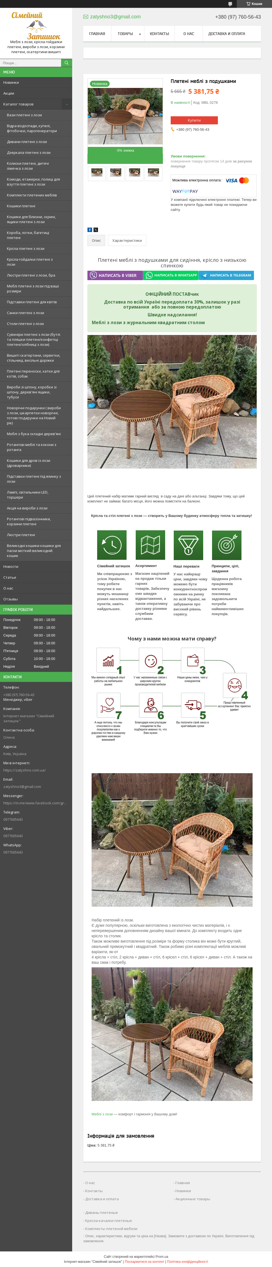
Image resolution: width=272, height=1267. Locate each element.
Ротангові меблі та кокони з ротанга (31, 447)
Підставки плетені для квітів (32, 301)
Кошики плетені (21, 205)
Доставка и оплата (226, 33)
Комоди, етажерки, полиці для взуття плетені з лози (33, 182)
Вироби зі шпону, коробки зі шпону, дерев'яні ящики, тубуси (32, 392)
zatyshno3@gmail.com (22, 786)
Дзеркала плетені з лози (29, 152)
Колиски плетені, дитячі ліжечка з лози (28, 166)
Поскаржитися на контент (144, 1262)
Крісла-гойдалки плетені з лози (30, 262)
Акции (8, 93)
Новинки (11, 82)
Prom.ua (162, 1257)
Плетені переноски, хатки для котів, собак (33, 374)
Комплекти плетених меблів (32, 195)
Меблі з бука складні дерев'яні (34, 433)
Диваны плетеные (101, 1212)
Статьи (9, 577)
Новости (10, 566)
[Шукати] (66, 63)
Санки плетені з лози (25, 312)
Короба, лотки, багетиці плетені (28, 235)
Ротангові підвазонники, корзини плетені (29, 521)
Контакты (159, 33)
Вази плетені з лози (24, 114)
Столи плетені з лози (25, 323)
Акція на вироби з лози (27, 508)
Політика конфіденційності (187, 1262)
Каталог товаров (18, 104)
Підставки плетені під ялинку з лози (34, 479)
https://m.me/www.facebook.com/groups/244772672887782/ (36, 802)
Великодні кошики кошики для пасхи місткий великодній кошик (34, 550)
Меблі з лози (102, 1114)
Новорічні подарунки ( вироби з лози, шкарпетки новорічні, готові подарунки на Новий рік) (34, 415)
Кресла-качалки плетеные (108, 1220)
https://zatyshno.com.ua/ (24, 770)
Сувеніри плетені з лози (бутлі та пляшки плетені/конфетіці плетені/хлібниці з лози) (33, 339)
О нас (8, 588)
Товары (125, 33)
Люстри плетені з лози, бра (31, 275)
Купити (194, 120)
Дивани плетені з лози (27, 141)
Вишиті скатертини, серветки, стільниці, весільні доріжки (33, 358)
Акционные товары (192, 1198)
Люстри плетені (21, 534)
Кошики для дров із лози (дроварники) (28, 463)
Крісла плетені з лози (25, 248)
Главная (97, 33)
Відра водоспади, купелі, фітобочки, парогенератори (32, 128)
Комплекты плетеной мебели (111, 1228)
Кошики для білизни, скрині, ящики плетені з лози (31, 219)
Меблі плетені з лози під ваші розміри (33, 289)
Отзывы (10, 599)
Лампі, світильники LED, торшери (27, 495)
